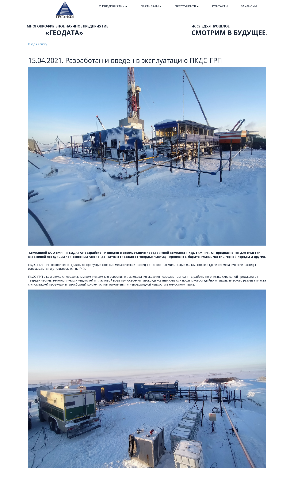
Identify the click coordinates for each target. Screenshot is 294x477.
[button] (113, 6)
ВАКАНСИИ (249, 6)
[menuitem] (113, 6)
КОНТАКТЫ (220, 6)
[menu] (177, 6)
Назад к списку (37, 44)
